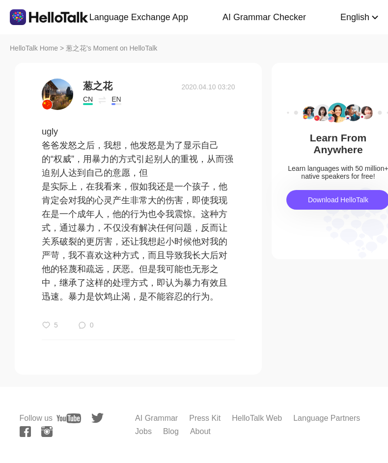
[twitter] (97, 418)
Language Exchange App (138, 17)
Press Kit (205, 418)
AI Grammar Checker (264, 17)
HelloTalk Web (257, 418)
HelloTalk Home (34, 48)
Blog (171, 431)
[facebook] (25, 431)
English (354, 17)
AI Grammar (156, 418)
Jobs (143, 431)
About (200, 431)
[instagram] (47, 431)
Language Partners (326, 418)
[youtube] (68, 418)
